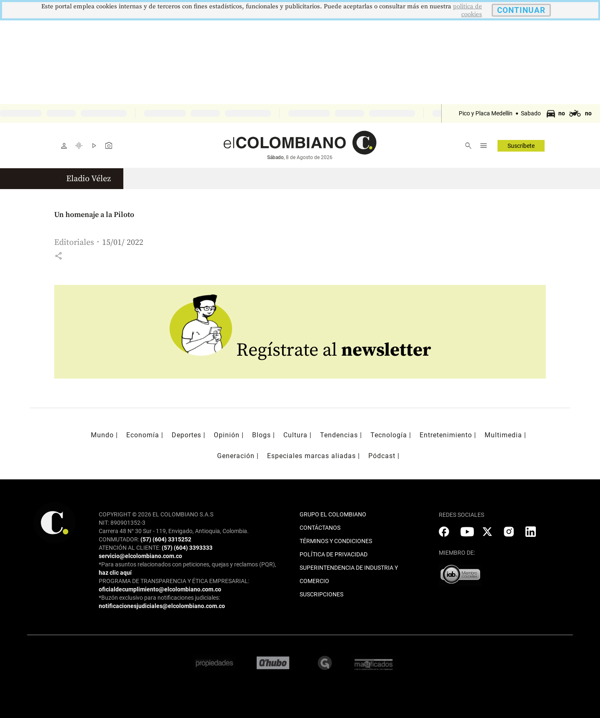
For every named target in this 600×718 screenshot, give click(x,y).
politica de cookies (467, 10)
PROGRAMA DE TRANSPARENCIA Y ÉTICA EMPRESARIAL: (174, 581)
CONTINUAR (521, 10)
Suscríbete (521, 145)
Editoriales (74, 242)
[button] (58, 256)
